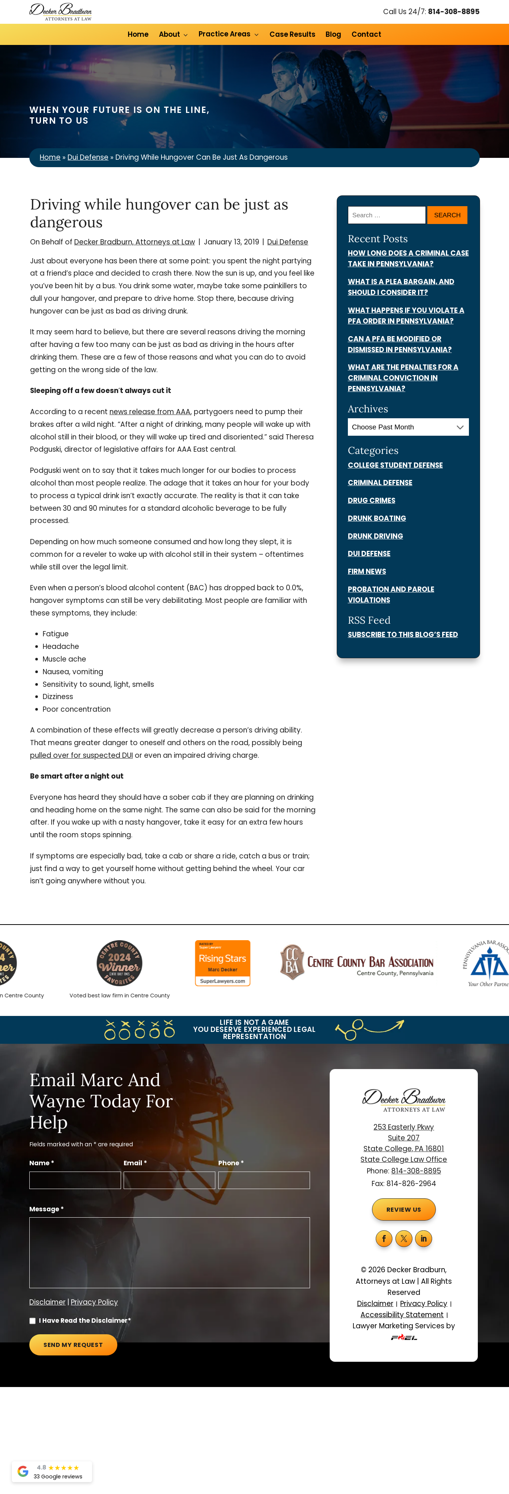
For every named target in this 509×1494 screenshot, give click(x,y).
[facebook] (384, 1297)
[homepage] (60, 12)
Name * (41, 1163)
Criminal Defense (380, 483)
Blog (333, 34)
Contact (366, 34)
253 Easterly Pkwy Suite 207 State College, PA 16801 (403, 1196)
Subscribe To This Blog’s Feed (403, 635)
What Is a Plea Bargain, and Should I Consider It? (401, 287)
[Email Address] (169, 1180)
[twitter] (403, 1297)
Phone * (231, 1163)
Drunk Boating (377, 518)
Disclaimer (47, 1302)
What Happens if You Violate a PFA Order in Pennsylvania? (406, 315)
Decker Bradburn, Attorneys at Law (134, 242)
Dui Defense (88, 157)
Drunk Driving (375, 536)
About (169, 34)
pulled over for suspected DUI (81, 755)
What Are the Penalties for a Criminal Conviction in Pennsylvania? (403, 378)
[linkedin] (423, 1297)
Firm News (367, 571)
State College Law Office (403, 1218)
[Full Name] (75, 1180)
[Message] (169, 1252)
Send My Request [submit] (73, 1345)
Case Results (293, 34)
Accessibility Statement (402, 1373)
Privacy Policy (94, 1302)
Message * (46, 1209)
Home (138, 34)
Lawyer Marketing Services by (404, 1389)
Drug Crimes (371, 501)
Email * (135, 1163)
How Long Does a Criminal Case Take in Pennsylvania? (408, 258)
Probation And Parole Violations (391, 594)
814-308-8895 (454, 12)
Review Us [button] (403, 1268)
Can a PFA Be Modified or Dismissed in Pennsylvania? (400, 344)
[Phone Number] (264, 1180)
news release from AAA (150, 412)
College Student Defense (395, 465)
